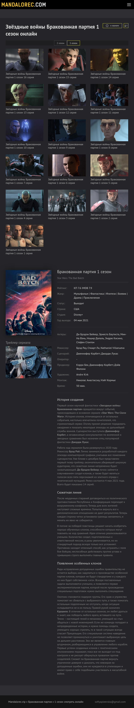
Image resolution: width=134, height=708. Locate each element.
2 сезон (60, 43)
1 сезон (73, 43)
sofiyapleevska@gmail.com (110, 701)
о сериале (112, 25)
